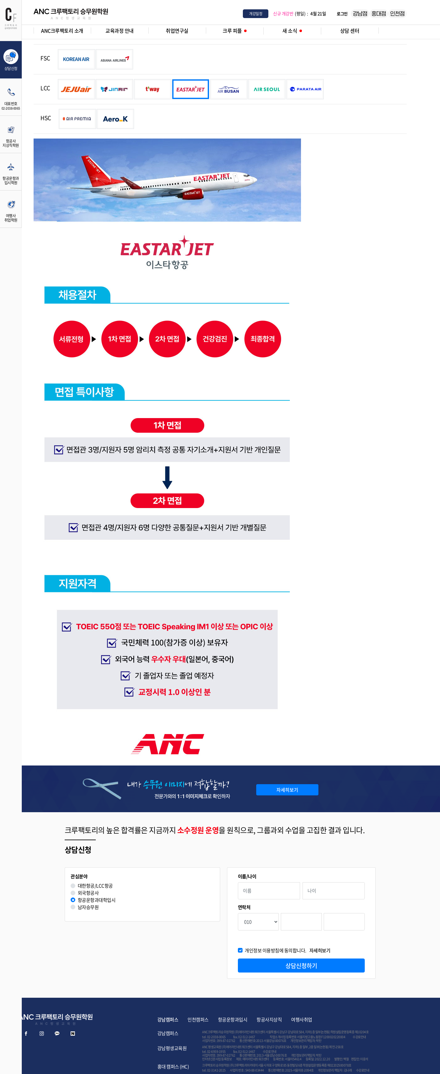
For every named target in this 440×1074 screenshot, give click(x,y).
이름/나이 (247, 876)
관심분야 (79, 876)
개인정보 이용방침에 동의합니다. (287, 950)
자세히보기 (287, 789)
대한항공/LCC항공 (95, 886)
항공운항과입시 (233, 1019)
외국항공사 (88, 893)
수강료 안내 (269, 1051)
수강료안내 (359, 1036)
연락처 (244, 907)
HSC (45, 118)
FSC (45, 58)
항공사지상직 (269, 1019)
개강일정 (255, 13)
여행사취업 (301, 1019)
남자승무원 (88, 907)
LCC (45, 88)
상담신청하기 (301, 965)
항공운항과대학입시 (97, 900)
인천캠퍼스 (198, 1019)
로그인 (342, 13)
